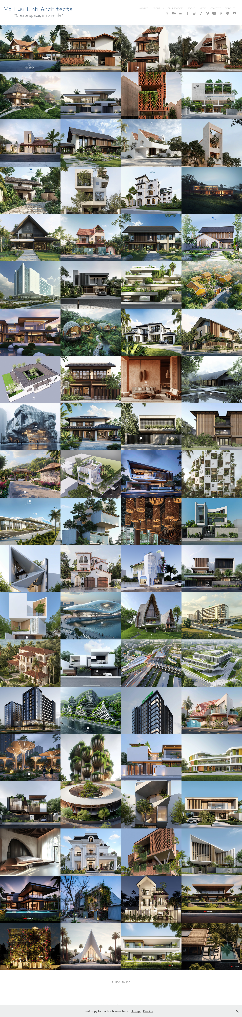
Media (202, 8)
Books (191, 8)
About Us (158, 8)
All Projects (176, 8)
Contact (215, 8)
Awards (143, 8)
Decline (148, 1011)
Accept (136, 1011)
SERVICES (230, 8)
